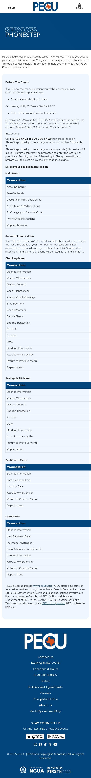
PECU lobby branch (53, 603)
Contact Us (45, 657)
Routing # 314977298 (45, 663)
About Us (45, 705)
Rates (45, 681)
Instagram (35, 744)
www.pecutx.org (42, 585)
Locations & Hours (45, 669)
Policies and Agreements (45, 687)
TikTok (45, 744)
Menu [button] (11, 6)
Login (79, 6)
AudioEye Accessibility (45, 711)
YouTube (55, 744)
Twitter (50, 744)
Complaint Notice (45, 699)
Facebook (40, 744)
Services (21, 29)
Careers (45, 693)
